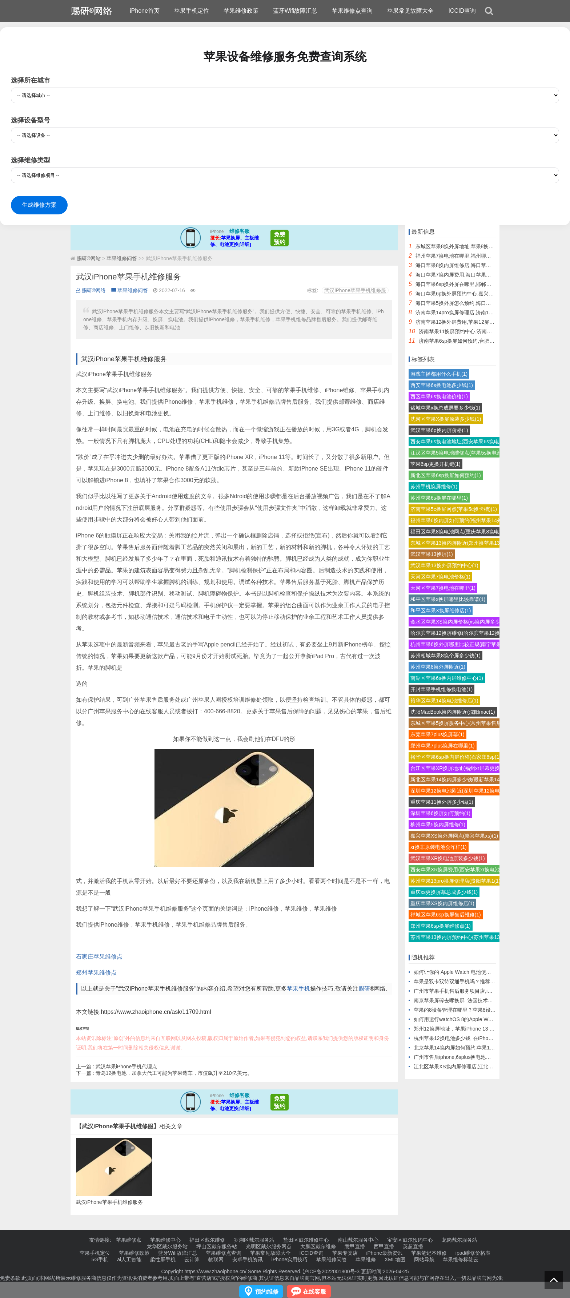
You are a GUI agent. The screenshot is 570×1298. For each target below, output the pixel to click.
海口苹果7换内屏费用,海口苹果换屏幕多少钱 (466, 275)
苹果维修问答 (122, 258)
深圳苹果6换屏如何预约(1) (440, 813)
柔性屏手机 (163, 1259)
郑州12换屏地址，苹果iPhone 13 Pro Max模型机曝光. (474, 1029)
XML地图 (395, 1259)
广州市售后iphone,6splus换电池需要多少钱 (462, 1057)
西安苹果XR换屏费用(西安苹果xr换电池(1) (458, 869)
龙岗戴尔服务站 (459, 1240)
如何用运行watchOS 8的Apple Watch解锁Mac (466, 1019)
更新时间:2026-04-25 (384, 1271)
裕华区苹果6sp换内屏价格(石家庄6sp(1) (455, 757)
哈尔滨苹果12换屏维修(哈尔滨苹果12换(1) (458, 633)
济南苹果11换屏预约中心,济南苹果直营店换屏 (470, 331)
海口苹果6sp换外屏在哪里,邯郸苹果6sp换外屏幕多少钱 (478, 284)
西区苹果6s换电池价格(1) (439, 396)
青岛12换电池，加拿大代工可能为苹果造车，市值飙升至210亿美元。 (174, 1073)
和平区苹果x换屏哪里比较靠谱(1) (447, 599)
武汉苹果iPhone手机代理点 (126, 1066)
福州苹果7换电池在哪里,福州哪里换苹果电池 (466, 256)
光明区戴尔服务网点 (269, 1246)
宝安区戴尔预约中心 (410, 1240)
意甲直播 (355, 1246)
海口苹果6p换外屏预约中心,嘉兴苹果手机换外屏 (470, 294)
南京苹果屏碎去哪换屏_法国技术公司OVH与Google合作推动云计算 (490, 1000)
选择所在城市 (30, 80)
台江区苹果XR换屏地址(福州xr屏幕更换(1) (458, 768)
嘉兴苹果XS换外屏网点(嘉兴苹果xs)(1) (454, 836)
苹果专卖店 (345, 1253)
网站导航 (424, 1259)
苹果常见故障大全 (410, 11)
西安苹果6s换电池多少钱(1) (441, 385)
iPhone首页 (145, 11)
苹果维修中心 (165, 1240)
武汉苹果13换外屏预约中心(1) (444, 565)
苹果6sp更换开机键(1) (435, 464)
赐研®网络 (91, 290)
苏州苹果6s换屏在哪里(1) (439, 498)
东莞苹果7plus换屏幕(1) (437, 734)
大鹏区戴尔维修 (318, 1246)
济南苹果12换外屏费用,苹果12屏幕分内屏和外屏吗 (473, 322)
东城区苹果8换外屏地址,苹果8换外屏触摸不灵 (467, 246)
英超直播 (413, 1246)
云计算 (192, 1259)
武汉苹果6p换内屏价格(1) (439, 430)
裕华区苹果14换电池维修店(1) (444, 701)
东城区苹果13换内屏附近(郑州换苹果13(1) (458, 543)
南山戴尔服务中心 (358, 1240)
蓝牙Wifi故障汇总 (295, 11)
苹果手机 (298, 988)
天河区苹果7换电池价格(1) (440, 577)
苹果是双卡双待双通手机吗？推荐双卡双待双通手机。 (475, 981)
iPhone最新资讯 (384, 1253)
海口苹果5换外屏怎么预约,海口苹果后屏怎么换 (469, 303)
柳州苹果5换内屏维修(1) (437, 824)
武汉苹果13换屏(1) (431, 554)
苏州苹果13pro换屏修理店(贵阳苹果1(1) (455, 881)
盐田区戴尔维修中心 (306, 1240)
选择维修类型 (30, 160)
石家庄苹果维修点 (99, 957)
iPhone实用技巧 (290, 1259)
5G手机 (100, 1259)
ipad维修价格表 (472, 1253)
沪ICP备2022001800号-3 (331, 1271)
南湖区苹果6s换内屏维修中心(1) (446, 678)
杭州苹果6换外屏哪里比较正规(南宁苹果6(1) (460, 644)
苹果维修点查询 (352, 11)
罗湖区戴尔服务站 (254, 1240)
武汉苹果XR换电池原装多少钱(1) (447, 858)
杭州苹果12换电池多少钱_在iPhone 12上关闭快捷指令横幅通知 (485, 1038)
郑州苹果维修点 (96, 973)
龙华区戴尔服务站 (167, 1246)
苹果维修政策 (241, 11)
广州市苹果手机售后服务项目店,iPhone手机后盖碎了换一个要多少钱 (491, 991)
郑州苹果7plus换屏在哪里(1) (442, 746)
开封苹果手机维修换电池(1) (441, 689)
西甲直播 (384, 1246)
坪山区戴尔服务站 (216, 1246)
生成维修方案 (39, 205)
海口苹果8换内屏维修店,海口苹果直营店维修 (466, 265)
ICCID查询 (462, 11)
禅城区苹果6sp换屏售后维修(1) (445, 915)
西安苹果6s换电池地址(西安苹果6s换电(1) (457, 441)
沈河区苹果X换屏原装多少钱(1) (445, 419)
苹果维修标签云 (460, 1259)
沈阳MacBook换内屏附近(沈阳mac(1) (452, 712)
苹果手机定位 (191, 11)
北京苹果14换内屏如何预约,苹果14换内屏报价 (466, 1048)
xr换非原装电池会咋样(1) (438, 847)
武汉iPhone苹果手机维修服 (355, 290)
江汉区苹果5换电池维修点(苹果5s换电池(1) (459, 453)
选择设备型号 (30, 120)
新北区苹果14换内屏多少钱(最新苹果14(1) (458, 779)
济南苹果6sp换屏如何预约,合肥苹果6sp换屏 (468, 341)
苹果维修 (366, 1259)
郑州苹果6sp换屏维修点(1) (440, 926)
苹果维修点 (128, 1240)
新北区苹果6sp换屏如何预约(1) (445, 475)
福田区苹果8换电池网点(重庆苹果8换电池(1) (460, 532)
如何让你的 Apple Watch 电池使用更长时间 (462, 972)
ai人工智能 (129, 1259)
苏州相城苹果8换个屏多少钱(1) (445, 655)
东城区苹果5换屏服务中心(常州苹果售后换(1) (461, 723)
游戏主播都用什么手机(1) (438, 374)
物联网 (216, 1259)
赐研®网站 (89, 258)
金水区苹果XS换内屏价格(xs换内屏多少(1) (458, 622)
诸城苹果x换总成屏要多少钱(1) (445, 408)
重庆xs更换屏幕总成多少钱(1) (444, 892)
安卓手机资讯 (247, 1259)
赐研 (364, 988)
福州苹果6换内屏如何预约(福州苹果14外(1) (459, 520)
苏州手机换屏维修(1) (433, 486)
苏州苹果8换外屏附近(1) (437, 667)
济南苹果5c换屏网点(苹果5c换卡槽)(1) (453, 509)
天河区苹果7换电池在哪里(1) (442, 588)
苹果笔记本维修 (429, 1253)
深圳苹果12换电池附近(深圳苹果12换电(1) (458, 791)
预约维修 (266, 1292)
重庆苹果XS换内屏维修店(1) (442, 903)
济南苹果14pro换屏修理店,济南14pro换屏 (462, 312)
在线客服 (314, 1292)
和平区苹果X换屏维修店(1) (440, 610)
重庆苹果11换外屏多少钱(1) (441, 802)
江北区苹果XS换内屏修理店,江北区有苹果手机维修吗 (474, 1066)
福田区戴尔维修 (207, 1240)
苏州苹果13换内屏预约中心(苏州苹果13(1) (458, 937)
